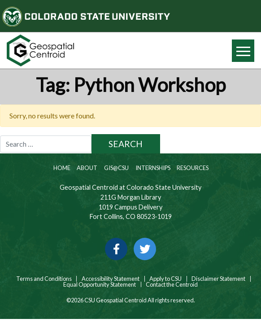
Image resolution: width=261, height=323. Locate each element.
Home (61, 167)
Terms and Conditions (43, 279)
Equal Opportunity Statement (99, 285)
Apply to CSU (165, 279)
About (86, 167)
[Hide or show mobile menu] (243, 50)
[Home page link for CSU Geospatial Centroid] (65, 50)
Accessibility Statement (110, 279)
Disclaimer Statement (218, 279)
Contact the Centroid (172, 285)
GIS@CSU (116, 167)
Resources (192, 167)
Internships (152, 167)
